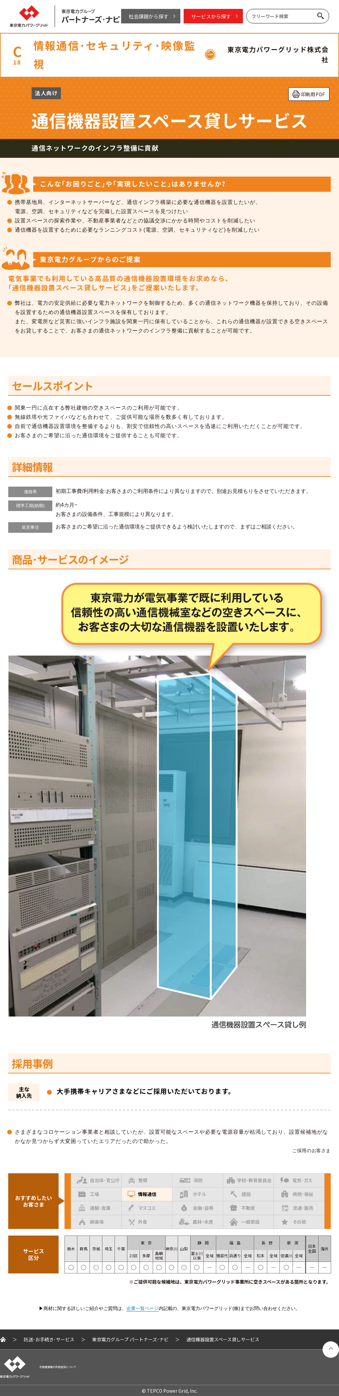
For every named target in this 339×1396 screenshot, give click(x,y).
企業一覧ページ (142, 1308)
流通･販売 (297, 1208)
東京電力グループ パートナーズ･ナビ (130, 1339)
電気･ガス (296, 1179)
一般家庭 (244, 1221)
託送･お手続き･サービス (49, 1339)
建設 (240, 1194)
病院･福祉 (297, 1194)
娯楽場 (91, 1221)
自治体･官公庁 (98, 1179)
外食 (137, 1221)
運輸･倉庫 (95, 1208)
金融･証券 (197, 1208)
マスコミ (142, 1208)
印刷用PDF (313, 94)
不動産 (242, 1207)
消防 (191, 1180)
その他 (293, 1221)
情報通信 (142, 1193)
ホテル (193, 1194)
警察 (137, 1180)
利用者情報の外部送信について (57, 1367)
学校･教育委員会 (249, 1180)
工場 (88, 1193)
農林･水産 (196, 1220)
